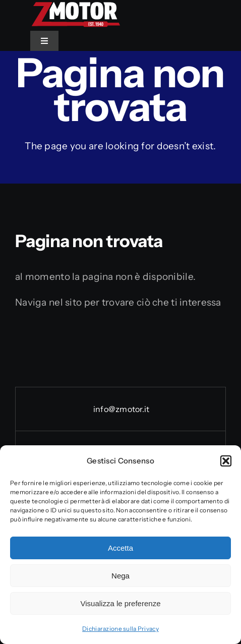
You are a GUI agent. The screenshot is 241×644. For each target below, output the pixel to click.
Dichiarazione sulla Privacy (120, 628)
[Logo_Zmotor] (75, 6)
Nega (120, 575)
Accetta (120, 548)
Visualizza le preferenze (121, 603)
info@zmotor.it (121, 409)
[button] (226, 461)
